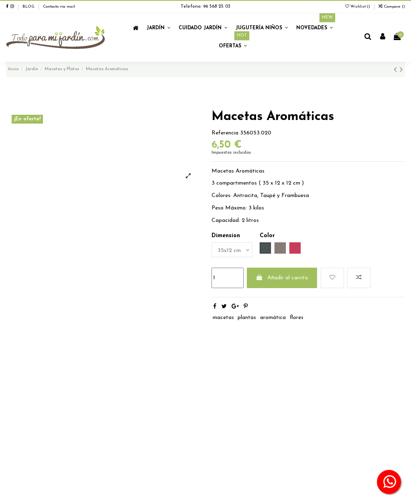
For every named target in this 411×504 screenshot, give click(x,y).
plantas (247, 318)
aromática (273, 318)
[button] (158, 28)
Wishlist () (358, 6)
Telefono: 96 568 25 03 (205, 6)
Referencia (225, 133)
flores (296, 318)
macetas (223, 318)
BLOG (28, 6)
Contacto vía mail (59, 6)
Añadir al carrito (282, 277)
